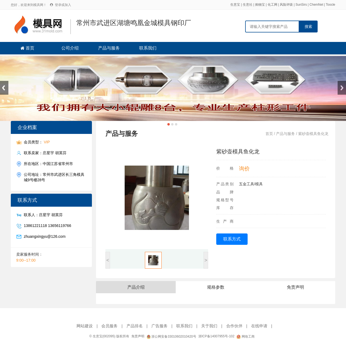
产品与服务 (109, 48)
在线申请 (259, 326)
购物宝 (260, 4)
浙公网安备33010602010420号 (171, 336)
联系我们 (148, 48)
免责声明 (137, 336)
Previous (4, 88)
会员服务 (109, 326)
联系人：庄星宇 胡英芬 (43, 214)
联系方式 (232, 239)
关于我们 (209, 326)
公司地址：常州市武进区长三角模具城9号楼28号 (54, 177)
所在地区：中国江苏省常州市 (48, 163)
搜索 (308, 26)
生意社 (247, 4)
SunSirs (301, 4)
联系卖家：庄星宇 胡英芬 (45, 153)
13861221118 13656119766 (47, 225)
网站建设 (84, 326)
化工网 (272, 4)
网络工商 (245, 336)
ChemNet (316, 4)
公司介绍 (70, 48)
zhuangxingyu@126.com (44, 236)
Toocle (330, 4)
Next (342, 88)
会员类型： (37, 142)
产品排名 (135, 326)
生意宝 (235, 4)
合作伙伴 (234, 326)
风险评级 (286, 4)
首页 (30, 48)
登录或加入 (63, 5)
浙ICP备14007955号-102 (216, 336)
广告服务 (159, 326)
